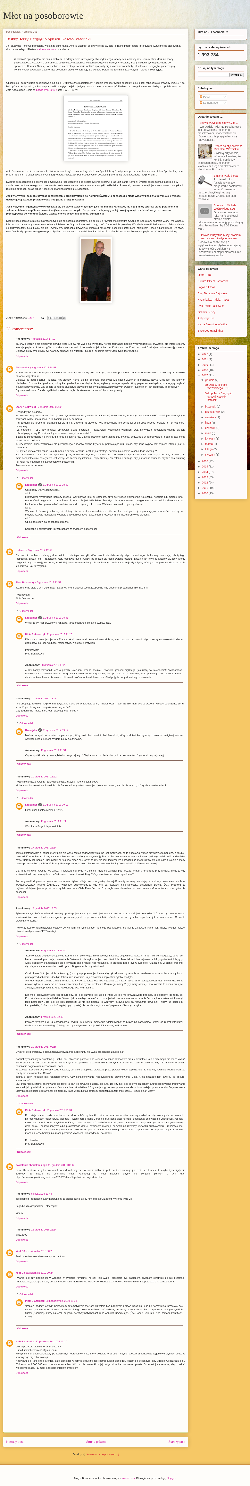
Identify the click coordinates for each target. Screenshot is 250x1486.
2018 (205, 370)
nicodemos (128, 1478)
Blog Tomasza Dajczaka (212, 293)
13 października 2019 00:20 (37, 1251)
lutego (209, 449)
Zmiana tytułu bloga (226, 175)
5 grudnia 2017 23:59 (49, 582)
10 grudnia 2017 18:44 (44, 698)
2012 (205, 482)
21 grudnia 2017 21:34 (59, 1110)
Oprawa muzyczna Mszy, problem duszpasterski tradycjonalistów (220, 236)
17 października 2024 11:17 (51, 1341)
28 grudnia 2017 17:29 (53, 664)
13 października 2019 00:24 (37, 1272)
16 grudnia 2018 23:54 (44, 1229)
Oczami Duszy (206, 312)
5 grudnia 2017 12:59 (40, 550)
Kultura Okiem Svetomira (213, 281)
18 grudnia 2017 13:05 (44, 908)
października (213, 411)
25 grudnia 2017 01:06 (61, 1165)
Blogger (171, 1478)
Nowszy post (14, 1441)
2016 (205, 461)
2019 (205, 364)
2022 (205, 354)
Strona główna (96, 1441)
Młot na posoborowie (43, 15)
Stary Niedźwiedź (26, 406)
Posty (205, 96)
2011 (205, 487)
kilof (18, 1251)
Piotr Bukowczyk (26, 582)
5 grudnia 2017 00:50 (50, 406)
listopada (211, 406)
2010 (205, 493)
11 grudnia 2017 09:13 (55, 804)
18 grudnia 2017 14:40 (53, 950)
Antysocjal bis (206, 318)
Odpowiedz (22, 356)
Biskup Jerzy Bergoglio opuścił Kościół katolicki (218, 397)
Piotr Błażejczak (35, 1300)
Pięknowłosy (23, 367)
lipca (208, 422)
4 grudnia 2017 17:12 (43, 338)
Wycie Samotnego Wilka (212, 324)
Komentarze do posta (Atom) (103, 1454)
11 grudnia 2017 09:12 (55, 730)
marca (209, 443)
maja (208, 433)
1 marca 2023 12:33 (52, 1016)
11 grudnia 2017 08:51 (55, 617)
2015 (205, 466)
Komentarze (209, 102)
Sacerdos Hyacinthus (210, 330)
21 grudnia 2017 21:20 (59, 634)
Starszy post (176, 1441)
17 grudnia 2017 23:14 (44, 847)
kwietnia (210, 438)
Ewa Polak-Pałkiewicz (211, 305)
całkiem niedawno (47, 49)
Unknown (21, 550)
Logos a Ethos (206, 287)
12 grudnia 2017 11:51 (53, 750)
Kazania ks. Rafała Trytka (213, 299)
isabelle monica (25, 1341)
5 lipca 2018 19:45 (41, 1193)
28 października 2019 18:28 (61, 1300)
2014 (205, 472)
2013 (205, 477)
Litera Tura (204, 274)
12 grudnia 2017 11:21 (53, 821)
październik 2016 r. (46, 89)
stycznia (210, 454)
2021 (205, 359)
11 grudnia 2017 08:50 (55, 484)
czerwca (210, 427)
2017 (205, 375)
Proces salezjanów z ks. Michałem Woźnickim (228, 147)
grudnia (210, 380)
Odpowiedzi (26, 477)
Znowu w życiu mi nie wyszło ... (219, 122)
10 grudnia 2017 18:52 (44, 776)
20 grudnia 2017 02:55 (44, 1046)
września (211, 417)
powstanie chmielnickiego (31, 1165)
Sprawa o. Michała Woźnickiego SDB (225, 207)
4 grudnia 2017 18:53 (44, 367)
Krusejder (31, 484)
